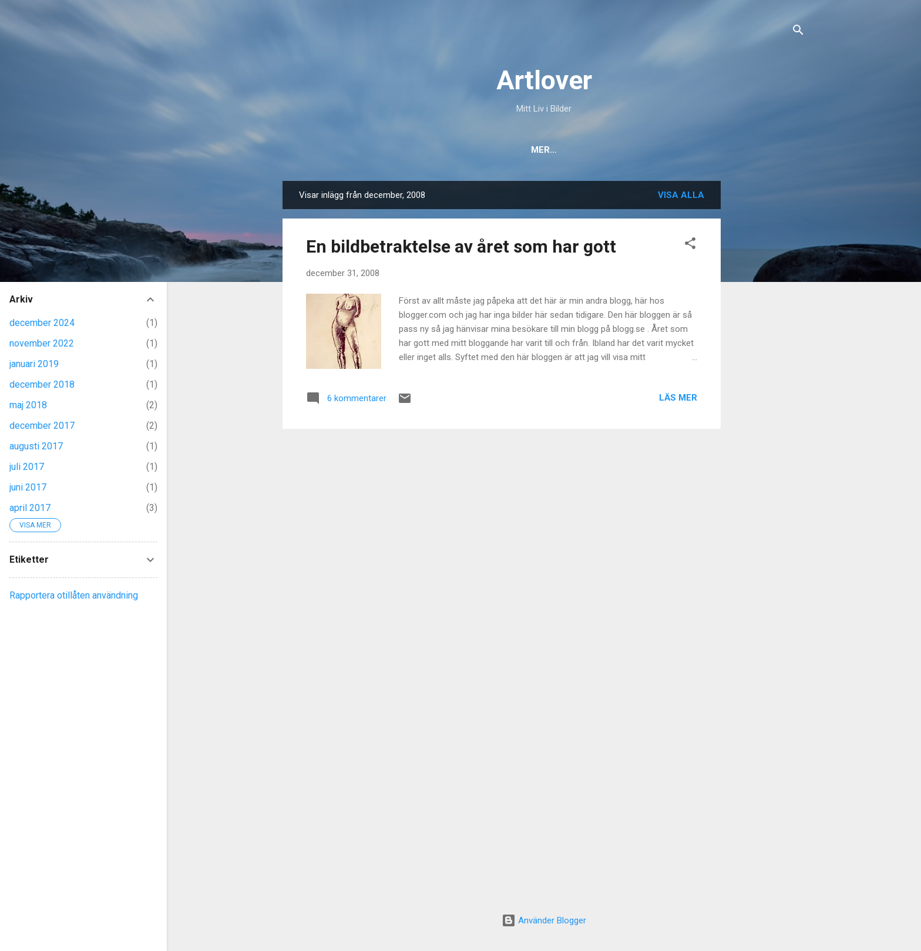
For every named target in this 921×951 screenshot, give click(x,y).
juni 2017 (27, 487)
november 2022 (41, 343)
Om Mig (507, 150)
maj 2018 (28, 405)
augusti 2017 (36, 446)
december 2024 (42, 322)
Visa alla (681, 195)
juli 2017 (26, 466)
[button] (690, 245)
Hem (460, 150)
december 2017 (42, 425)
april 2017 (30, 507)
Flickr (622, 150)
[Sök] (798, 32)
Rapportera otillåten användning (73, 595)
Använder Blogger (544, 920)
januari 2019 (34, 363)
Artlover (544, 80)
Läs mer (678, 397)
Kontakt (565, 150)
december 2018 (42, 384)
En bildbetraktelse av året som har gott (461, 246)
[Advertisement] (767, 357)
